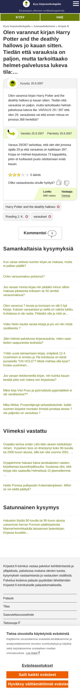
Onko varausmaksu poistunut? (24, 276)
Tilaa (6, 606)
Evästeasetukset (37, 665)
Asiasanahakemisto (44, 26)
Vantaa (65, 195)
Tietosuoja (10, 623)
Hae (60, 17)
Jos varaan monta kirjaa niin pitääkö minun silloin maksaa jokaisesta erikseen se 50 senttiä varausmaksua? (36, 291)
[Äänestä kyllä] (59, 182)
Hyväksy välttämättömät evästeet (38, 684)
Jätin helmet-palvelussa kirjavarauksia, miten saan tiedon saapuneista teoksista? (37, 340)
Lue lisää (31, 653)
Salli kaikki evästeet (37, 675)
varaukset (40, 216)
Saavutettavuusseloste (18, 614)
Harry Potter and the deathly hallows (30, 206)
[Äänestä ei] (66, 183)
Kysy (20, 17)
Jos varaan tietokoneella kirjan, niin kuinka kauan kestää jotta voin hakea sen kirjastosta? (36, 377)
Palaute (8, 598)
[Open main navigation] (76, 4)
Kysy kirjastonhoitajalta (17, 26)
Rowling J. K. (15, 216)
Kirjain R (63, 26)
